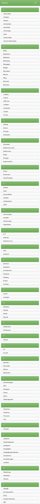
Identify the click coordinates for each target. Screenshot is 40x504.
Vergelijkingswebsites (10, 452)
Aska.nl (5, 3)
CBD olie (6, 101)
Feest (5, 171)
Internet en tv (7, 241)
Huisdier (6, 218)
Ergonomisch (7, 161)
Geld (5, 191)
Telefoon (6, 412)
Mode (5, 314)
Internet (6, 237)
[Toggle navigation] (35, 3)
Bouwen (6, 81)
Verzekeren (7, 456)
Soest (5, 393)
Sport (5, 396)
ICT (4, 234)
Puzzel (5, 353)
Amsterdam (7, 24)
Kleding (6, 277)
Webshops (7, 472)
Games (5, 187)
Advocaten (7, 14)
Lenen (5, 294)
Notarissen (7, 330)
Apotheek (6, 27)
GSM (5, 205)
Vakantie (6, 439)
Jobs (4, 250)
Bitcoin (5, 74)
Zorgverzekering (9, 499)
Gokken (6, 198)
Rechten (6, 362)
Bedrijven (6, 57)
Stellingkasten (8, 399)
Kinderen (6, 274)
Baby (5, 51)
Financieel (6, 174)
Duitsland (6, 135)
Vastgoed (6, 445)
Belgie (5, 68)
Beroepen (6, 71)
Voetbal (6, 462)
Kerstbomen (7, 270)
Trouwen (6, 416)
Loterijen (6, 297)
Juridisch (6, 254)
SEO (4, 386)
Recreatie (6, 366)
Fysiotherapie (7, 178)
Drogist (5, 131)
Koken (5, 281)
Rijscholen (6, 373)
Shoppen (6, 389)
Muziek (5, 317)
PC (4, 349)
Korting (5, 284)
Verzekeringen (8, 459)
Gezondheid (7, 194)
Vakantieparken (8, 442)
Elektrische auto (8, 148)
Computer (6, 108)
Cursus (5, 115)
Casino (5, 98)
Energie (6, 158)
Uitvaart (6, 429)
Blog (5, 78)
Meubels (6, 307)
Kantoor (6, 264)
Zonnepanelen (8, 492)
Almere (5, 20)
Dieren (5, 128)
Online (5, 340)
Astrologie (7, 31)
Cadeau (6, 94)
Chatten (6, 104)
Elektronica (7, 151)
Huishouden (7, 221)
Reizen (5, 369)
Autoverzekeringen (9, 41)
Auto (5, 34)
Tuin (4, 419)
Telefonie (6, 409)
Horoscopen (7, 214)
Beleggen (6, 64)
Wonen (5, 479)
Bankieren (6, 54)
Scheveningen (8, 382)
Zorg (5, 495)
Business (6, 85)
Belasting (6, 61)
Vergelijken (7, 449)
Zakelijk (5, 489)
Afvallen (6, 17)
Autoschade (7, 37)
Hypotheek (7, 224)
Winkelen (6, 475)
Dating (5, 124)
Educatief (6, 144)
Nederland (6, 327)
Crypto (5, 111)
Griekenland (7, 201)
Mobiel (5, 310)
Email (5, 155)
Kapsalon (6, 267)
